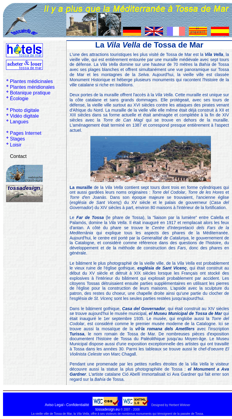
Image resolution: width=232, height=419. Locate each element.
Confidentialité (77, 405)
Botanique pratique (30, 92)
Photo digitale (24, 110)
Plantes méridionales (32, 87)
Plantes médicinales (31, 81)
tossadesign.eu (107, 409)
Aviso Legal (54, 405)
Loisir (15, 144)
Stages (17, 138)
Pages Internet (25, 133)
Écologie (19, 98)
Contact (18, 156)
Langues (19, 121)
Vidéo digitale (24, 116)
